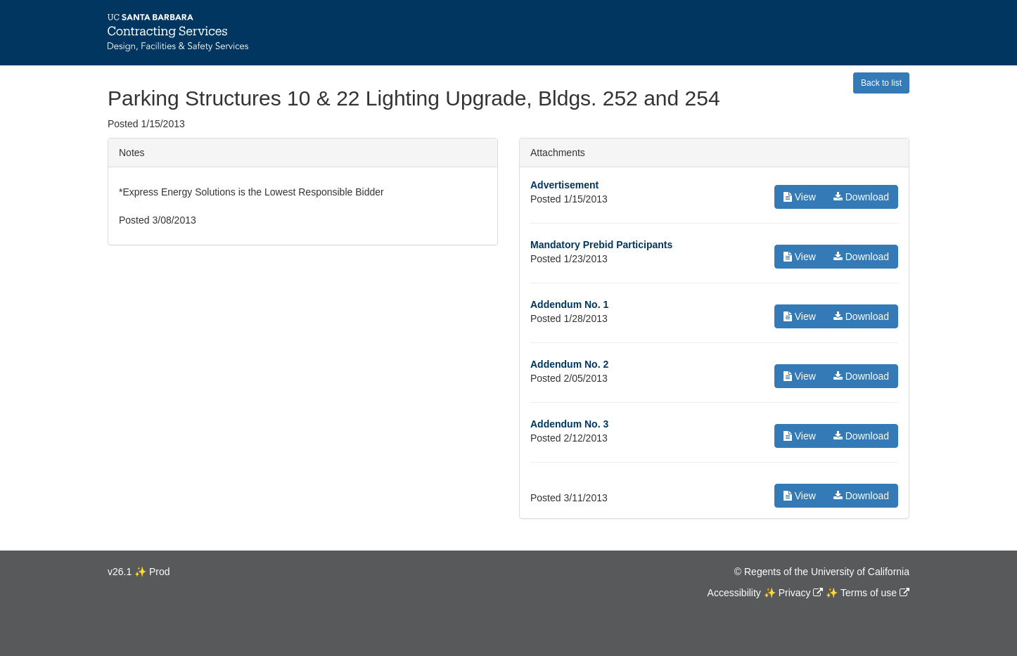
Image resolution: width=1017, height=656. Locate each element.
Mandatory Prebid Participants (601, 244)
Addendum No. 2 (569, 364)
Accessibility (734, 592)
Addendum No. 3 (569, 424)
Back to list (881, 83)
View (799, 196)
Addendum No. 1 (569, 304)
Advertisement (564, 185)
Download (861, 196)
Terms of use (868, 592)
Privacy (795, 592)
